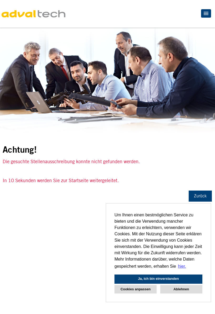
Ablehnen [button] (181, 289)
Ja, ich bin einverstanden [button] (158, 279)
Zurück (200, 195)
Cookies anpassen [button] (136, 289)
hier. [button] (182, 266)
